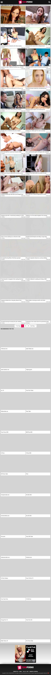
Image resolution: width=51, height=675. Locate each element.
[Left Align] (2, 2)
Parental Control (33, 671)
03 (28, 326)
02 (25, 326)
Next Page (33, 326)
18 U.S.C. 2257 (26, 671)
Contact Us (15, 671)
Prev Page (17, 326)
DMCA (20, 671)
